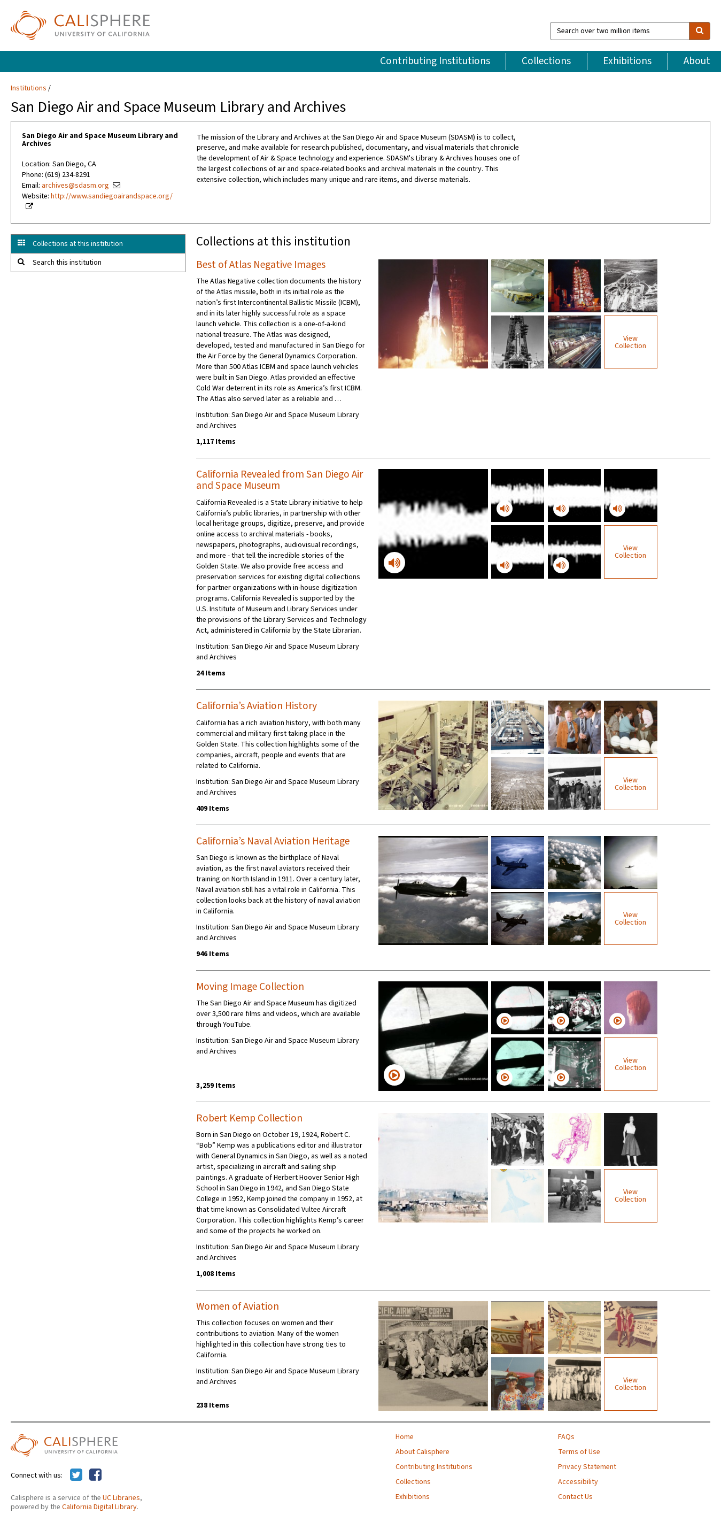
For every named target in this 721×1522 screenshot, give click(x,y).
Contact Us (575, 1497)
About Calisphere (422, 1452)
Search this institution (67, 262)
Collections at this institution (78, 244)
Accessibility (578, 1482)
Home (405, 1437)
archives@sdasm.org (75, 185)
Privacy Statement (587, 1467)
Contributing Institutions (435, 60)
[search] (699, 31)
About (697, 60)
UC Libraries (121, 1498)
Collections (546, 60)
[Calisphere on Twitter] (76, 1475)
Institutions (28, 88)
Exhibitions (627, 60)
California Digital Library (99, 1507)
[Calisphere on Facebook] (95, 1475)
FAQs (566, 1437)
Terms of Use (579, 1452)
